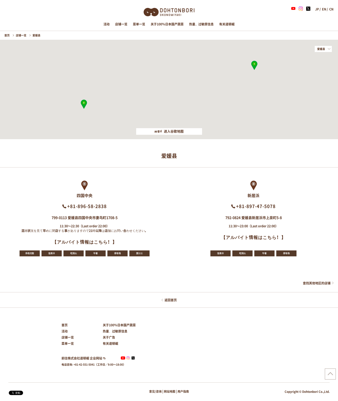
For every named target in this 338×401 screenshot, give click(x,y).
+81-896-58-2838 (87, 206)
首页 (7, 35)
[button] (254, 65)
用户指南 (183, 391)
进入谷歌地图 (169, 131)
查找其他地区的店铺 (317, 283)
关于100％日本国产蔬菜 (167, 24)
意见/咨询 (155, 391)
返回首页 (170, 300)
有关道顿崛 (227, 24)
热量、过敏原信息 (201, 24)
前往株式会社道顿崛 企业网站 (81, 358)
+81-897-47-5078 (256, 206)
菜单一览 (139, 24)
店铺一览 (121, 24)
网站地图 (169, 391)
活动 (106, 24)
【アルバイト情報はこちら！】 (84, 242)
